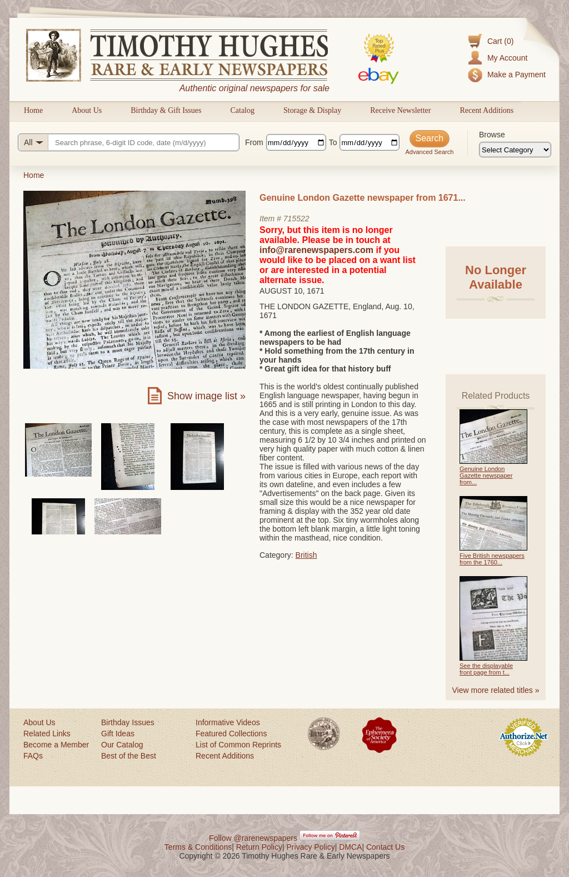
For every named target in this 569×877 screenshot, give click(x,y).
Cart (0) (500, 41)
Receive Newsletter (400, 110)
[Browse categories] (515, 149)
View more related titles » (496, 690)
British (306, 555)
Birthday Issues (127, 722)
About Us (87, 110)
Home (33, 110)
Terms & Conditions (198, 847)
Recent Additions (486, 110)
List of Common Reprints (238, 744)
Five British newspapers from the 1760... (492, 559)
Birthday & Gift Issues (166, 110)
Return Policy (259, 847)
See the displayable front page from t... (486, 669)
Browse (492, 134)
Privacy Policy (311, 847)
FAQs (33, 755)
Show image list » (206, 396)
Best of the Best (128, 755)
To (333, 142)
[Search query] (128, 142)
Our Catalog (122, 744)
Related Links (47, 733)
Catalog (242, 110)
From (254, 142)
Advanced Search (429, 151)
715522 (296, 218)
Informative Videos (228, 722)
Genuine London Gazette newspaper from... (486, 475)
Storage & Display (312, 110)
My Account (507, 57)
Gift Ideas (117, 733)
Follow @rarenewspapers (253, 838)
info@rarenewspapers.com (316, 250)
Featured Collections (231, 733)
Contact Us (385, 847)
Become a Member (56, 744)
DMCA (350, 847)
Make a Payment (516, 74)
